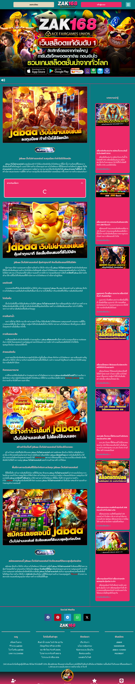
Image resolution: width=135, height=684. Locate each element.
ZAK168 (9, 480)
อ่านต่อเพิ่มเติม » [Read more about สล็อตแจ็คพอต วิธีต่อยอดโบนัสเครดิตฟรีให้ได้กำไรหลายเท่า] (104, 382)
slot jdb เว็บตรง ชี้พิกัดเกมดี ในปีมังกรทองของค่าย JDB (112, 437)
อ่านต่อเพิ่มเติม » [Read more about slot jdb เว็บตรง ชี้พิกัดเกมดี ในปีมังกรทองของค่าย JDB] (104, 454)
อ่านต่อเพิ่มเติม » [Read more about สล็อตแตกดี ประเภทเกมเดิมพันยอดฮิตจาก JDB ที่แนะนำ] (104, 240)
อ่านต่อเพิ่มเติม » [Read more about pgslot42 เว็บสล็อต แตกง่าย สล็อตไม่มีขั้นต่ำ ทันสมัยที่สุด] (104, 311)
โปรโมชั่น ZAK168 (72, 378)
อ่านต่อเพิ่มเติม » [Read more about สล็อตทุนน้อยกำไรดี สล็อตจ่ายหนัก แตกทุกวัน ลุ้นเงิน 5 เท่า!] (104, 596)
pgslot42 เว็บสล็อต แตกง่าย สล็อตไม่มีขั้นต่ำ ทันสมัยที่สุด (112, 294)
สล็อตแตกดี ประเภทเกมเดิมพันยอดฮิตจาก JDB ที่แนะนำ (112, 223)
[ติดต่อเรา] (121, 680)
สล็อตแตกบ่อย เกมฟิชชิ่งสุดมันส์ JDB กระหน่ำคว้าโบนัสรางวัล (112, 508)
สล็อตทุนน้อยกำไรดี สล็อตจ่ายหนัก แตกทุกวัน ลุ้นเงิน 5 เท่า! (111, 580)
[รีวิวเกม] (40, 680)
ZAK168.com (40, 457)
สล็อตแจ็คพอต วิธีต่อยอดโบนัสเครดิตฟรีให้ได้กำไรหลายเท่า (112, 366)
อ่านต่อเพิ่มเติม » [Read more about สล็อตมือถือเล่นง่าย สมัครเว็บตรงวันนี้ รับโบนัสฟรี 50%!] (104, 168)
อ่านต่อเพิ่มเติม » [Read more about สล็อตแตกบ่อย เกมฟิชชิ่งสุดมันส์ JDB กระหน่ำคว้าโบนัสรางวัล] (104, 525)
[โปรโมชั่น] (94, 680)
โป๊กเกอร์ (77, 574)
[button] (128, 4)
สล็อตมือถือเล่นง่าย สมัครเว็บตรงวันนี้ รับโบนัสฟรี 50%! (112, 152)
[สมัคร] (13, 680)
